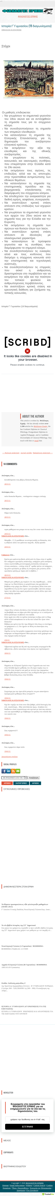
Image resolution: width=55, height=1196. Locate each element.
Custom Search (39, 1185)
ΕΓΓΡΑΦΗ (27, 1126)
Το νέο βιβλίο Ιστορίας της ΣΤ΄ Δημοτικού (18, 925)
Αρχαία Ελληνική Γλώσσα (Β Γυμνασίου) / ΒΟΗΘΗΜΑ (24, 965)
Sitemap (5, 1185)
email (36, 441)
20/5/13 (7, 484)
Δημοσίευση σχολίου (9, 756)
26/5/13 (7, 575)
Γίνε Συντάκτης (32, 1190)
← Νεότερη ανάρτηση (11, 453)
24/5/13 (7, 534)
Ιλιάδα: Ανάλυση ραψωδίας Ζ (13, 983)
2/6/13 (7, 640)
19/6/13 (7, 679)
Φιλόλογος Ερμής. (41, 426)
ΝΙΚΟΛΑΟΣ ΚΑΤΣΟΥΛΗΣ (12, 536)
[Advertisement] (23, 838)
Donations (7, 1188)
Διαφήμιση (21, 1190)
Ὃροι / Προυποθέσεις (20, 1188)
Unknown (5, 555)
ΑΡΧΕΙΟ (35, 783)
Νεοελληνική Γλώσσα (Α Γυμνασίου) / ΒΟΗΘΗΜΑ (22, 946)
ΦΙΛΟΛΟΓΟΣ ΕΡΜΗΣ (35, 1183)
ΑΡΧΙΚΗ (7, 783)
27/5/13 (7, 598)
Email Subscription (17, 1185)
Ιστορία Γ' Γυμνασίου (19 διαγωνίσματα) (26, 25)
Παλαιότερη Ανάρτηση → (43, 453)
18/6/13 (7, 653)
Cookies (49, 1185)
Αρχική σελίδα (26, 453)
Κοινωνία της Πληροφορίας (40, 1188)
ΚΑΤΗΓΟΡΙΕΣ (21, 783)
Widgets (29, 1185)
